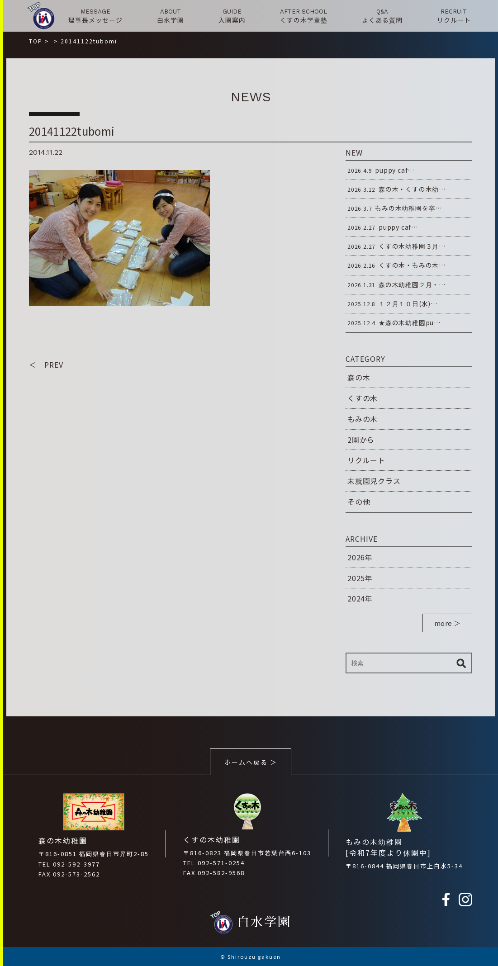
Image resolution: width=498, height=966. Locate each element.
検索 (461, 663)
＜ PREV (46, 364)
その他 (358, 501)
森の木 (358, 377)
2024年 (360, 598)
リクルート (366, 460)
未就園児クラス (374, 480)
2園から (361, 439)
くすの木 (362, 398)
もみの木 (362, 418)
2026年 (360, 557)
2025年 (360, 578)
